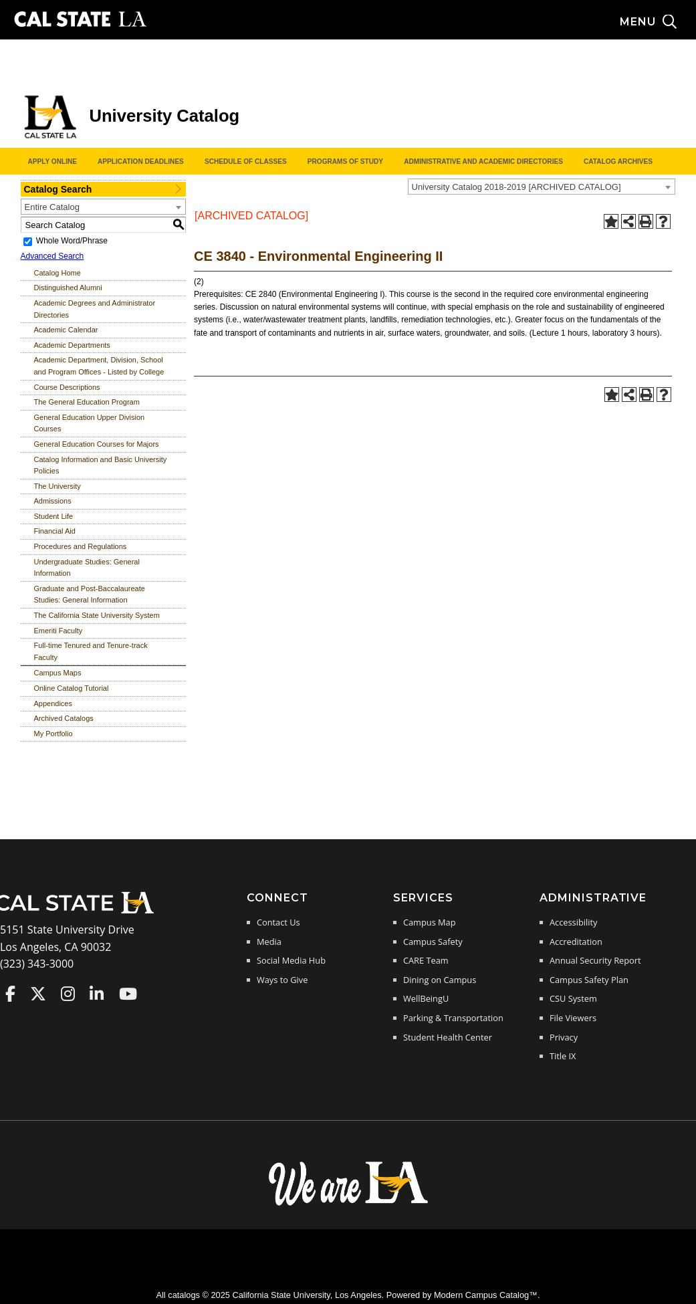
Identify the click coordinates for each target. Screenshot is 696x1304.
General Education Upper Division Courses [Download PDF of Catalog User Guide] (89, 423)
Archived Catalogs (64, 718)
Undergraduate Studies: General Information (87, 568)
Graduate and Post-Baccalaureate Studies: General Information (89, 594)
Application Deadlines (141, 161)
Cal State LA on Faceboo (10, 994)
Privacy (564, 1037)
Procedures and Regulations (80, 546)
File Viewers (573, 1018)
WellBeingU (426, 998)
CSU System (573, 998)
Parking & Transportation (453, 1018)
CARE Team (426, 960)
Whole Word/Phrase (72, 240)
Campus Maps (58, 673)
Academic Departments (72, 345)
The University (57, 486)
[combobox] (541, 187)
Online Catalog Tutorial (71, 688)
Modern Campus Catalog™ (486, 1295)
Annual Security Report (595, 960)
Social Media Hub (291, 960)
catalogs (184, 1295)
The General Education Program (87, 402)
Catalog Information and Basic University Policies (100, 465)
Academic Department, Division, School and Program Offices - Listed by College (99, 366)
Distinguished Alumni (68, 288)
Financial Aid (55, 531)
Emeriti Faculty (58, 631)
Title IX (563, 1056)
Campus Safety (433, 942)
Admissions (53, 501)
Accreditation (576, 942)
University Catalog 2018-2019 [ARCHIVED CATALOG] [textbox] (516, 187)
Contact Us (278, 922)
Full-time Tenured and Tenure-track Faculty (91, 651)
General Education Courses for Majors (96, 444)
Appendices (53, 703)
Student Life (54, 516)
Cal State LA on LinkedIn (97, 994)
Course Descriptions (67, 387)
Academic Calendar (66, 330)
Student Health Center (447, 1037)
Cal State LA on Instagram (68, 994)
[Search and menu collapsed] (658, 22)
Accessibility (573, 922)
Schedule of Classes (246, 161)
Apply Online (52, 161)
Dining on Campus (439, 980)
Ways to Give (282, 980)
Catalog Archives (618, 161)
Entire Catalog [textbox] (52, 207)
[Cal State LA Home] (79, 912)
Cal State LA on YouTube (128, 994)
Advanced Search (52, 256)
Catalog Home (57, 273)
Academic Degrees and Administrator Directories (95, 309)
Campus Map (429, 922)
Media (269, 942)
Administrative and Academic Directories (483, 161)
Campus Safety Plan (589, 980)
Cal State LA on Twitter (38, 994)
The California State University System (97, 615)
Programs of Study (345, 161)
